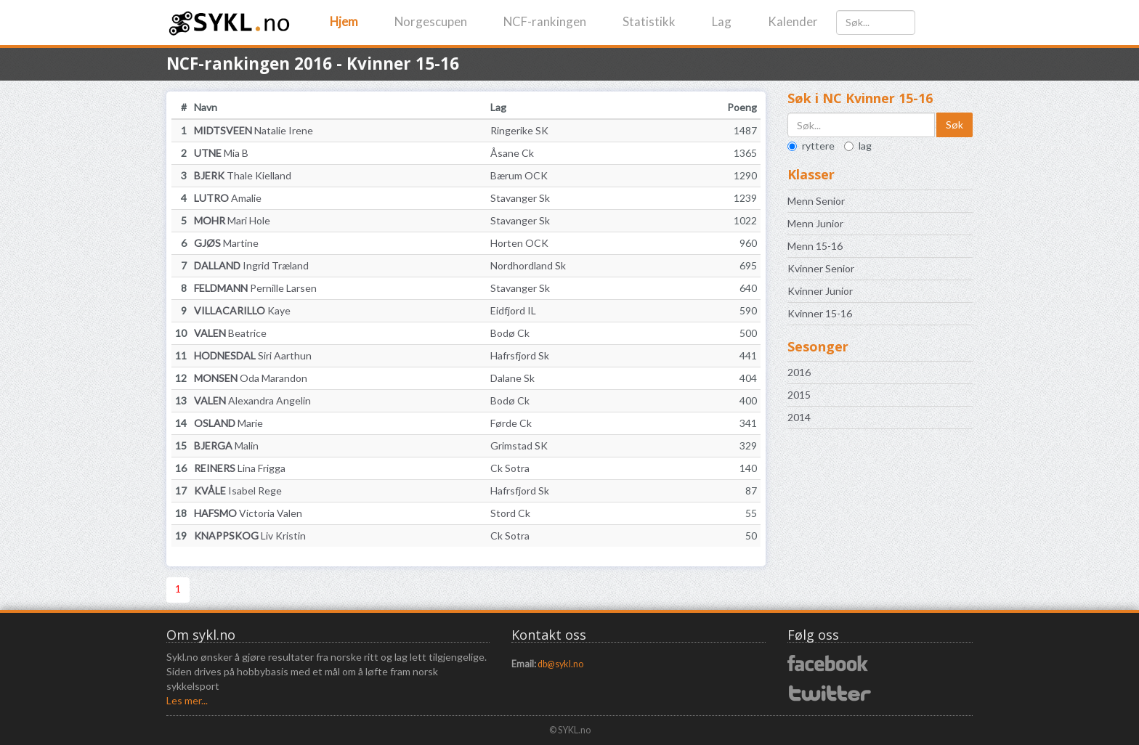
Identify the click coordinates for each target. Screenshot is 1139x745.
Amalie (228, 198)
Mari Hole (232, 220)
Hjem (344, 21)
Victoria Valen (248, 513)
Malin (226, 445)
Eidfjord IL (513, 310)
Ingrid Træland (251, 265)
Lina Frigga (239, 468)
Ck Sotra (510, 468)
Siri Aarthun (253, 355)
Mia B (221, 153)
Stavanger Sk (520, 198)
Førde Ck (511, 423)
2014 (799, 417)
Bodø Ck (510, 333)
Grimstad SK (519, 445)
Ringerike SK (519, 130)
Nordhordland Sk (528, 265)
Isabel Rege (238, 490)
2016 (799, 372)
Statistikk (649, 21)
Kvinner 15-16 (819, 313)
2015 (799, 394)
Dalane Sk (512, 378)
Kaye (242, 310)
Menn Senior (816, 201)
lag (858, 145)
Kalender (793, 21)
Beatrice (230, 333)
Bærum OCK (519, 175)
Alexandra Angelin (252, 400)
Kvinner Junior (820, 291)
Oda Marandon (250, 378)
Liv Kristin (250, 535)
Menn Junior (815, 223)
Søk (954, 124)
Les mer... (187, 700)
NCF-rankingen (544, 21)
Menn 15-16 (815, 246)
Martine (226, 243)
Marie (228, 423)
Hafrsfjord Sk (519, 355)
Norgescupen (430, 21)
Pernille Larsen (255, 288)
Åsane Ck (512, 153)
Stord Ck (510, 513)
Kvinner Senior (820, 268)
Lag (721, 21)
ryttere (811, 145)
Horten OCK (519, 243)
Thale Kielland (242, 175)
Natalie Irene (253, 130)
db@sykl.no (560, 664)
